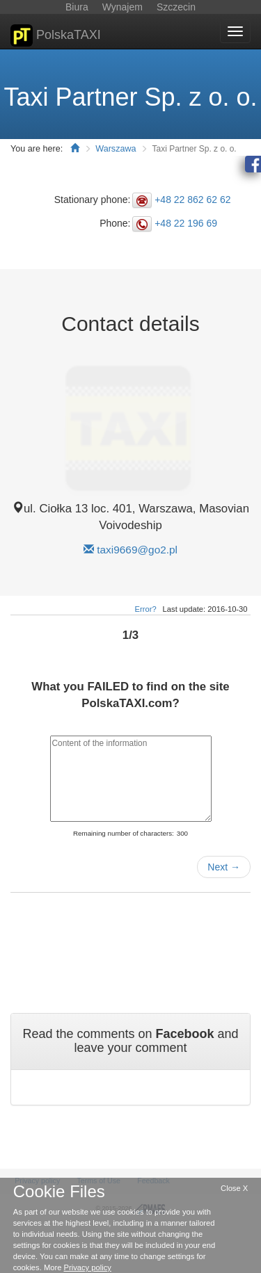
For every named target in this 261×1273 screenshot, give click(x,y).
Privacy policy (87, 1267)
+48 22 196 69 (186, 223)
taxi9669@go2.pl (137, 550)
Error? (146, 609)
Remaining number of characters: (123, 833)
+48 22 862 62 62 (192, 199)
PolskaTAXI (55, 35)
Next (223, 867)
